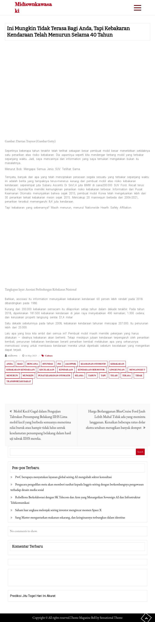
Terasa (126, 375)
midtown (13, 355)
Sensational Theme (111, 618)
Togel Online (39, 580)
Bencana (32, 363)
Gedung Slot (18, 575)
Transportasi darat (18, 381)
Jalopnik (71, 363)
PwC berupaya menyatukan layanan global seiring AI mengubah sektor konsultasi (63, 477)
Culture (49, 355)
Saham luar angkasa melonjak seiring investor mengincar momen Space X (58, 510)
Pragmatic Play (20, 580)
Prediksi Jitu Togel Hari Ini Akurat (32, 596)
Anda (9, 363)
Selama (79, 375)
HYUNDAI (48, 363)
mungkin (28, 375)
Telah (114, 375)
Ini (59, 363)
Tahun (92, 375)
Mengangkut (137, 369)
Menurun (12, 375)
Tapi (103, 375)
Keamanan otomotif (93, 363)
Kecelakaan (46, 369)
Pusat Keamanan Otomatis (54, 375)
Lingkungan (117, 369)
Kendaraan (66, 369)
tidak (138, 375)
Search (140, 451)
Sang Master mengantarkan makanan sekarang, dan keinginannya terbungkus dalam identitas (70, 517)
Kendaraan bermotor (91, 369)
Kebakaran (117, 363)
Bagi (19, 363)
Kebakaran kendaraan (20, 369)
